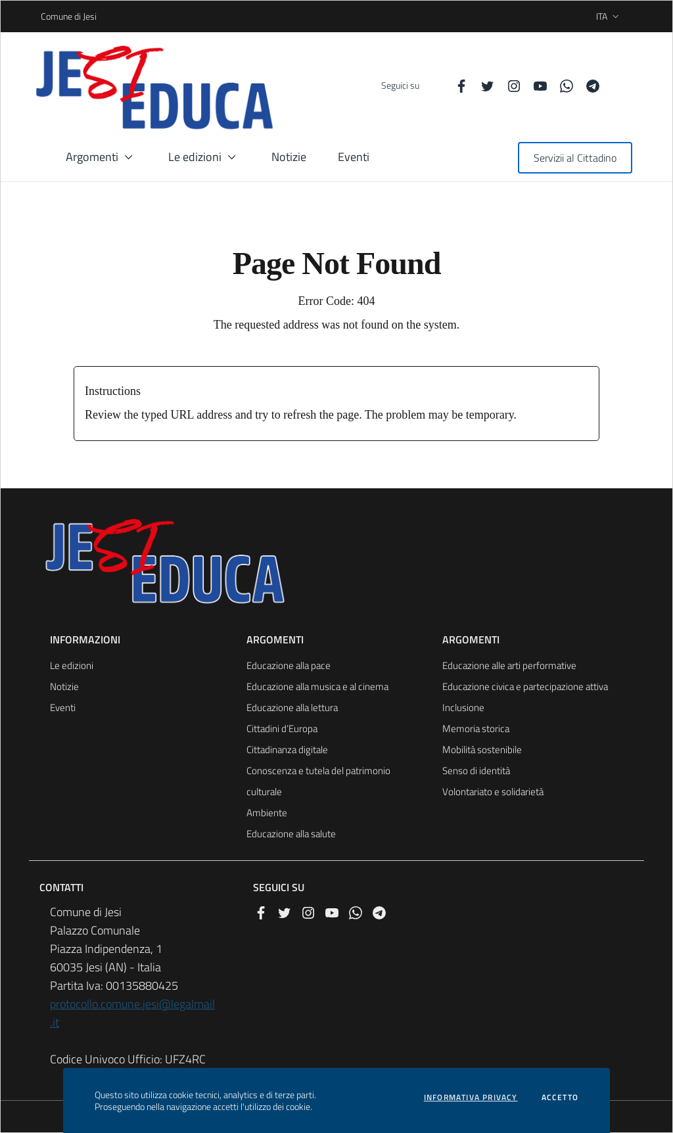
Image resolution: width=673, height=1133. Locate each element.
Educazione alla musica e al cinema (317, 686)
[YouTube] (535, 85)
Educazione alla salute (291, 833)
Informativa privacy (471, 1097)
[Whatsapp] (561, 85)
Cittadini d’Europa (281, 728)
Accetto (560, 1097)
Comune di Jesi (45, 16)
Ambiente (266, 812)
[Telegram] (587, 85)
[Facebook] (456, 85)
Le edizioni (71, 665)
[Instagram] (509, 85)
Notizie (64, 686)
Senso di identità (476, 770)
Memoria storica (475, 728)
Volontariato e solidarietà (493, 791)
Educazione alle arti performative (509, 665)
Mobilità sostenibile (482, 749)
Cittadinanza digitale (287, 749)
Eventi (63, 707)
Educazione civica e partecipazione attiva (525, 686)
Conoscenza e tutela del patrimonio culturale (318, 781)
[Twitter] (482, 85)
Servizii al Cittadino (575, 158)
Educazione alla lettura (292, 707)
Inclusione (463, 707)
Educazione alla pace (288, 665)
